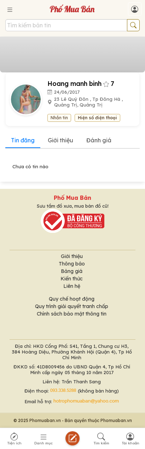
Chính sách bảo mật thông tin (71, 314)
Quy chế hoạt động (71, 299)
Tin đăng (23, 140)
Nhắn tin (59, 117)
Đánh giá (98, 140)
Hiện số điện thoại (97, 117)
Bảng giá (71, 271)
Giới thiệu (60, 140)
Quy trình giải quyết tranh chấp (71, 306)
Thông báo (72, 264)
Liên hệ (71, 286)
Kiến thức (71, 278)
